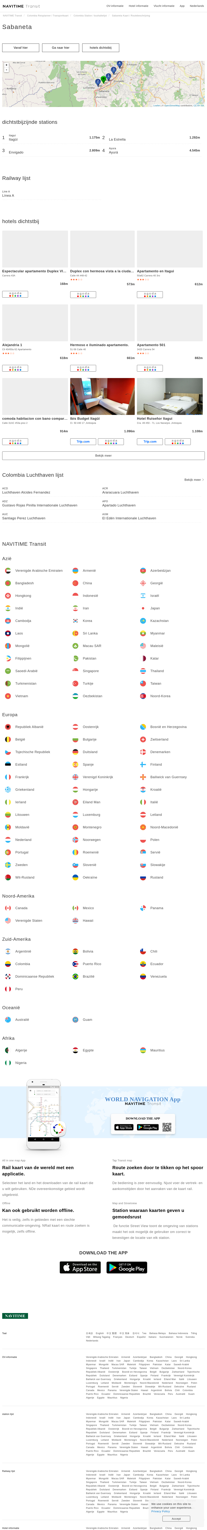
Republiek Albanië (95, 1372)
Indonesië (91, 1361)
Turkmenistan (119, 1368)
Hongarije (135, 1379)
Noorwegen (182, 1383)
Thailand (104, 1368)
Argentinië (156, 1390)
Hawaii (144, 1390)
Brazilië (147, 1394)
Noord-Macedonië (149, 1383)
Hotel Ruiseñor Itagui (154, 418)
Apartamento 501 (151, 345)
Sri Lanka (185, 1361)
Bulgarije (164, 1372)
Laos (174, 1361)
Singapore (91, 1368)
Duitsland (105, 1375)
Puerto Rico (92, 1394)
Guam (191, 1394)
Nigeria (124, 1397)
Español (141, 1337)
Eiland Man (170, 1379)
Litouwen (192, 1379)
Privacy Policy (160, 1511)
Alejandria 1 (12, 345)
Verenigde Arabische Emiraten (102, 1357)
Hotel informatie (138, 5)
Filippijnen (144, 1364)
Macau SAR (117, 1364)
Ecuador (105, 1394)
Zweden (125, 1386)
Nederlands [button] (197, 5)
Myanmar (91, 1364)
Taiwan (143, 1368)
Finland (155, 1375)
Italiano (153, 1337)
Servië (115, 1386)
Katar (168, 1364)
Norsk (179, 1337)
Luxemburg (92, 1383)
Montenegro (130, 1383)
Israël (102, 1361)
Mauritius (112, 1397)
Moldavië (116, 1383)
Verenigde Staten (129, 1390)
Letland (105, 1383)
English (100, 1333)
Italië (181, 1379)
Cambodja (138, 1361)
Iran (118, 1361)
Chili (177, 1390)
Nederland (167, 1383)
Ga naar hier (60, 47)
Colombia (188, 1390)
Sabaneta (17, 26)
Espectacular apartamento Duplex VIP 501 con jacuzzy (47, 271)
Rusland (191, 1386)
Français (117, 1337)
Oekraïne (179, 1386)
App (182, 5)
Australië (180, 1394)
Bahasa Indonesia (178, 1333)
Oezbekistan (168, 1368)
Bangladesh (156, 1357)
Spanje (143, 1375)
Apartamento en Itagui (155, 271)
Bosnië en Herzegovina (134, 1372)
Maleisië (131, 1364)
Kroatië (147, 1379)
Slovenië (137, 1386)
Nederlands (92, 1340)
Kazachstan (162, 1361)
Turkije (133, 1368)
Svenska (190, 1337)
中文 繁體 (112, 1333)
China (168, 1357)
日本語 (89, 1333)
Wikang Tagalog (101, 1337)
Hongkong (191, 1357)
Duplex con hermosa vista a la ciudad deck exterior (113, 271)
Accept (176, 1518)
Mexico (101, 1390)
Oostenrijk (113, 1372)
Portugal (90, 1386)
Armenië (125, 1357)
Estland (133, 1375)
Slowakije (150, 1386)
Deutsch (129, 1337)
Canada (90, 1390)
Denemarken (119, 1375)
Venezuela (159, 1394)
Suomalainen (167, 1337)
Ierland (157, 1379)
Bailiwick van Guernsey (98, 1379)
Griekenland (120, 1379)
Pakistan (157, 1364)
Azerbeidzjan (140, 1357)
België (153, 1372)
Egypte (100, 1397)
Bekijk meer (103, 455)
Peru (170, 1394)
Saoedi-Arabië (181, 1364)
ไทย (144, 1333)
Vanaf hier (21, 47)
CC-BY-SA (199, 105)
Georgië (179, 1357)
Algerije (90, 1397)
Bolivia (168, 1390)
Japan (127, 1361)
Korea (150, 1361)
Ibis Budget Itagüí (85, 418)
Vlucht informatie (164, 5)
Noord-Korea (184, 1368)
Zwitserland (178, 1372)
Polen (194, 1383)
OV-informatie (114, 5)
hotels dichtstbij (101, 47)
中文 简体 (125, 1333)
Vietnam (154, 1368)
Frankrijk (166, 1375)
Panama (112, 1390)
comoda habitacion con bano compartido (36, 418)
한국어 (136, 1333)
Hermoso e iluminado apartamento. (99, 345)
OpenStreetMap (172, 105)
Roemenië (103, 1386)
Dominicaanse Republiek (126, 1394)
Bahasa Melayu (158, 1333)
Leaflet (156, 105)
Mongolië (104, 1364)
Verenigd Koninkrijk (184, 1375)
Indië (111, 1361)
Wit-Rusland (164, 1386)
